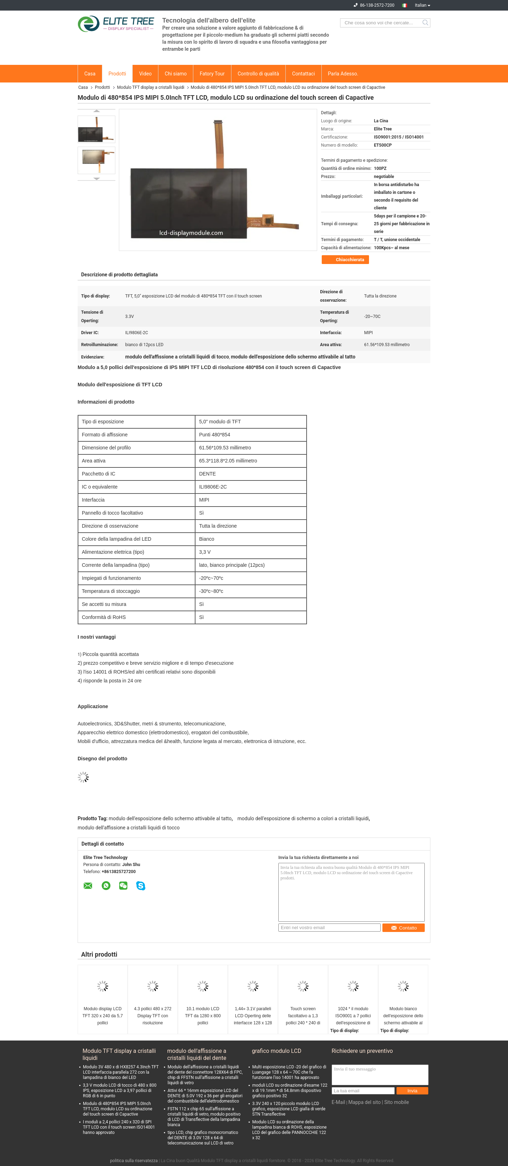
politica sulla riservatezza (134, 1160)
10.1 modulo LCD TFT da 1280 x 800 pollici (202, 1015)
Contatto (404, 928)
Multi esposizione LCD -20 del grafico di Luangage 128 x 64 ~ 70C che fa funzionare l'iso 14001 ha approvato (289, 1072)
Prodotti (117, 73)
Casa (90, 73)
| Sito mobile (395, 1102)
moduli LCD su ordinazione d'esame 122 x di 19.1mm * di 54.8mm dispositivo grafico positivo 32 (289, 1090)
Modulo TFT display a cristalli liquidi (151, 87)
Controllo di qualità (258, 73)
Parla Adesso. (343, 73)
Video (145, 73)
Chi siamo (176, 73)
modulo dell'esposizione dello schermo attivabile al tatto (170, 818)
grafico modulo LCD (276, 1051)
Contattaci (303, 73)
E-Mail (338, 1102)
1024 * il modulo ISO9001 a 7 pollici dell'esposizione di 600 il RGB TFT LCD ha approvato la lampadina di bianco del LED (353, 1016)
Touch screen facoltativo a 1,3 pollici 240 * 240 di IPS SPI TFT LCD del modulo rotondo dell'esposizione (303, 1016)
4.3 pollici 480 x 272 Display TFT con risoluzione (152, 1015)
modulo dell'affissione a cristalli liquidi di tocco (129, 827)
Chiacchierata (346, 259)
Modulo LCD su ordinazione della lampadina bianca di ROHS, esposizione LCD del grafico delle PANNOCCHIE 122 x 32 (289, 1129)
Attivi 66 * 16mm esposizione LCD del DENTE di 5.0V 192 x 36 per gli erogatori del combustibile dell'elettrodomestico (205, 1096)
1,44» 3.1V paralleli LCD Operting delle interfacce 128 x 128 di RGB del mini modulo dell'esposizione (253, 1016)
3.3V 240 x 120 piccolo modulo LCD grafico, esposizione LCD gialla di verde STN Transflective (288, 1109)
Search (426, 22)
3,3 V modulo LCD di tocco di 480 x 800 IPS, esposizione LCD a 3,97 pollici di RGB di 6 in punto (119, 1090)
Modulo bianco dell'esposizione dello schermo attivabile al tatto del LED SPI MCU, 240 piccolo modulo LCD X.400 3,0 (403, 1016)
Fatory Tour (212, 73)
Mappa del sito (364, 1102)
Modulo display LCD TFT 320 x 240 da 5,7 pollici (103, 1015)
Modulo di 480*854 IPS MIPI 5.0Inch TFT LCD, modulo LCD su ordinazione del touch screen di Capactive (117, 1109)
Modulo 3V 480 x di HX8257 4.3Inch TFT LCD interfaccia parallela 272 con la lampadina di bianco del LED (121, 1072)
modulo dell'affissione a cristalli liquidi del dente (196, 1054)
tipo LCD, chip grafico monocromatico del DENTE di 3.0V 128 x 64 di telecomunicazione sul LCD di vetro (203, 1138)
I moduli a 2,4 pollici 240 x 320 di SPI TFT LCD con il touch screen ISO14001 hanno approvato (119, 1127)
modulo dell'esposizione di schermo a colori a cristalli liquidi (303, 818)
